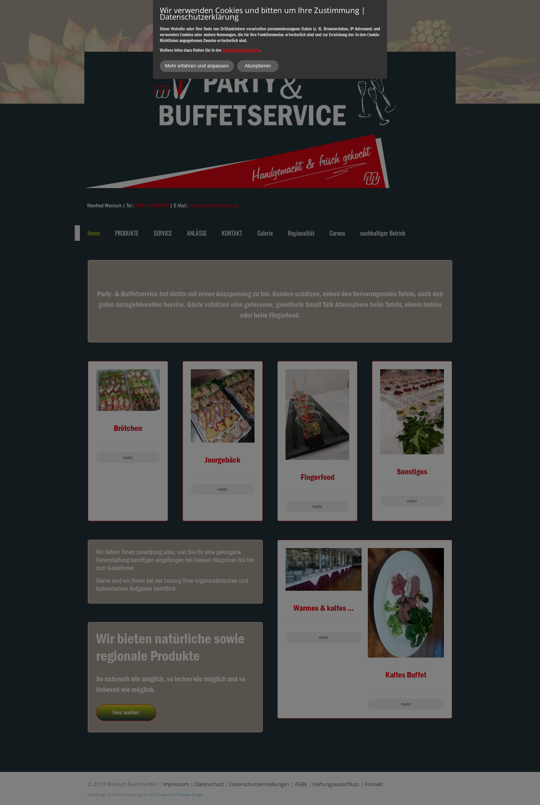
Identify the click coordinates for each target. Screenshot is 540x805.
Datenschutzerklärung (241, 50)
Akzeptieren (258, 66)
